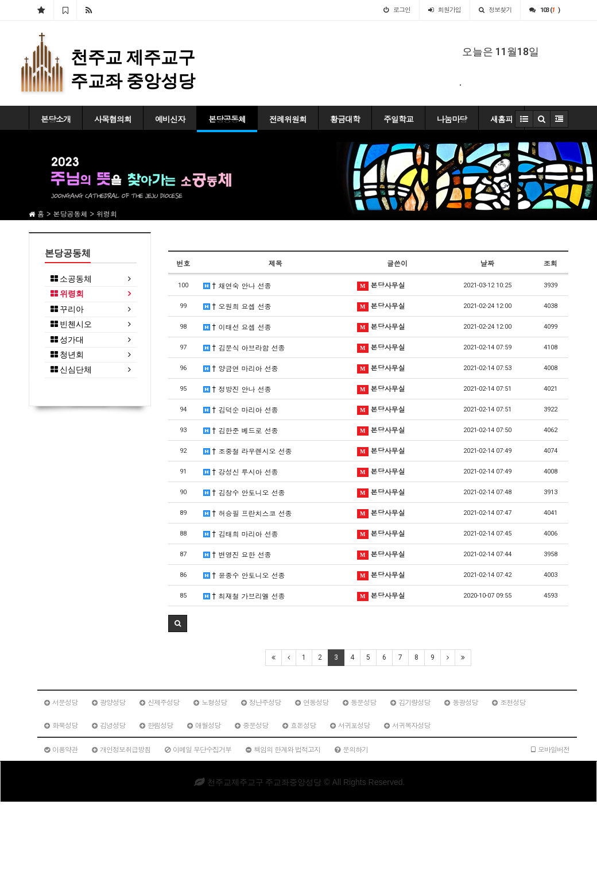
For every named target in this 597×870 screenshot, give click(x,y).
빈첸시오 (71, 324)
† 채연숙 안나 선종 (237, 285)
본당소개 (56, 119)
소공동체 (71, 279)
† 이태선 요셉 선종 (237, 327)
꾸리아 (67, 309)
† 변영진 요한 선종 (237, 554)
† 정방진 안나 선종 (237, 389)
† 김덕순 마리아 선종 (240, 409)
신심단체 (71, 369)
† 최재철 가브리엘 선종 (244, 595)
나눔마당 (452, 119)
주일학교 (398, 119)
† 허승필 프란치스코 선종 (247, 513)
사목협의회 (112, 119)
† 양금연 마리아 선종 (240, 368)
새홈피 (501, 119)
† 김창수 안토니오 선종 (244, 492)
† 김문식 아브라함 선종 (244, 347)
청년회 (67, 355)
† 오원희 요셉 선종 (237, 306)
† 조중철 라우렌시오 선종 (247, 451)
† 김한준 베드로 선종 (240, 430)
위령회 (67, 294)
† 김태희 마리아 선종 (240, 533)
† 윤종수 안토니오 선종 (244, 575)
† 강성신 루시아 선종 (240, 471)
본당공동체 (227, 119)
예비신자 (170, 119)
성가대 (67, 340)
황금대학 (345, 119)
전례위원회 (288, 119)
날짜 (487, 263)
